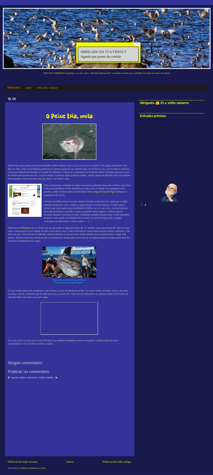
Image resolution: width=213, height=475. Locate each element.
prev (141, 205)
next (145, 205)
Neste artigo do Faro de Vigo (100, 191)
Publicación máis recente (22, 461)
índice (29, 87)
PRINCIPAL (13, 87)
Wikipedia (26, 228)
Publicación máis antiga (117, 461)
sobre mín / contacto (47, 87)
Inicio (69, 461)
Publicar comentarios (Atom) (33, 468)
